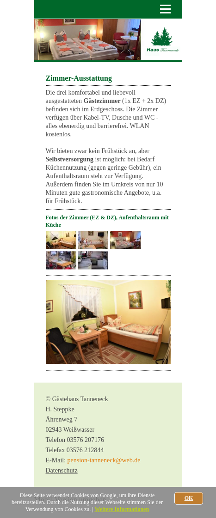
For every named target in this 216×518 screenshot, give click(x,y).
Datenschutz (62, 470)
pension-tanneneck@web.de (104, 460)
